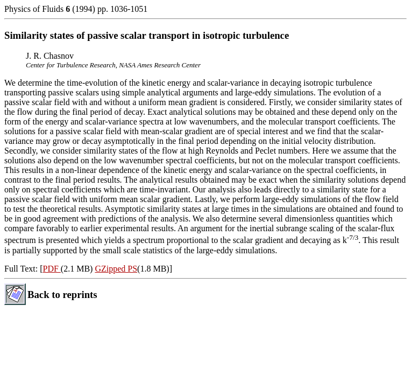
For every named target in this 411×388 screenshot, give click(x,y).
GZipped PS (116, 268)
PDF (51, 268)
